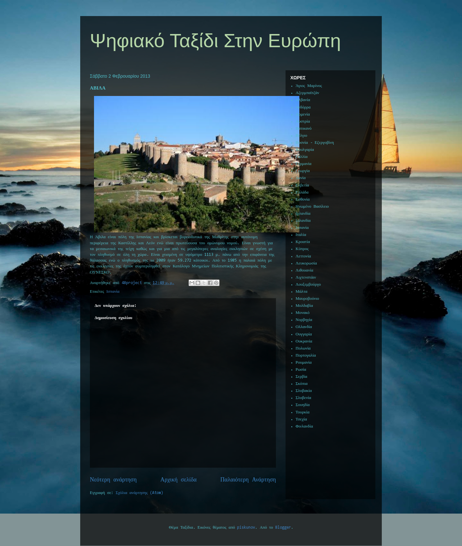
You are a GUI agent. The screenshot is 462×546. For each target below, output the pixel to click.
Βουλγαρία (304, 150)
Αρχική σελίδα (178, 480)
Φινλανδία (304, 426)
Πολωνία (303, 348)
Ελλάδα (301, 192)
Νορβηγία (303, 320)
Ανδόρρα (303, 107)
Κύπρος (302, 249)
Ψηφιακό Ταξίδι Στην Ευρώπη (215, 40)
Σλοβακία (303, 391)
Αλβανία (302, 100)
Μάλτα (301, 292)
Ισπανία (113, 292)
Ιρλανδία (302, 214)
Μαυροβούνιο (307, 299)
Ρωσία (300, 370)
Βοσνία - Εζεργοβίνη (314, 143)
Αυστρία (302, 121)
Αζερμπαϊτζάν (307, 93)
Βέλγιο (301, 136)
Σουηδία (302, 405)
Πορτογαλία (305, 355)
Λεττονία (303, 256)
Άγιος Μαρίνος (308, 86)
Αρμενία (302, 114)
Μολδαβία (304, 306)
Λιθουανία (304, 270)
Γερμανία (303, 164)
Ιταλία (300, 235)
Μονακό (302, 313)
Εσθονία (302, 199)
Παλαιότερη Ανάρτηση (248, 480)
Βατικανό (303, 128)
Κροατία (302, 242)
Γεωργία (302, 171)
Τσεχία (301, 419)
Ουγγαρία (303, 334)
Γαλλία (301, 157)
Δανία (300, 178)
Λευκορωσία (306, 263)
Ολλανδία (303, 327)
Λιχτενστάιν (305, 277)
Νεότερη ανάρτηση (113, 480)
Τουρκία (302, 412)
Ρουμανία (303, 362)
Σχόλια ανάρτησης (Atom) (140, 493)
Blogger (283, 527)
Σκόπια (301, 384)
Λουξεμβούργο (308, 284)
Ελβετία (302, 185)
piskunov (246, 527)
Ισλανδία (303, 221)
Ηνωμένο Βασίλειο (312, 206)
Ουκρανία (303, 341)
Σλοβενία (303, 398)
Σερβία (301, 377)
